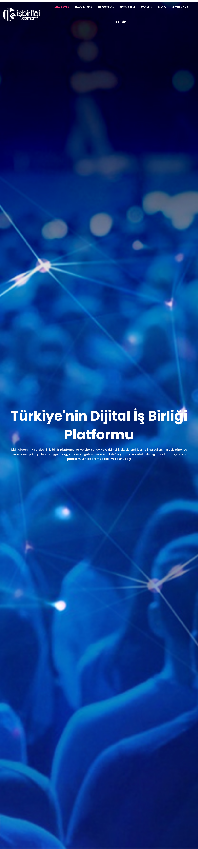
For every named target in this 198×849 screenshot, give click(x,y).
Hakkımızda (83, 7)
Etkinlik (146, 7)
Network (106, 7)
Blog (162, 7)
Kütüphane (180, 7)
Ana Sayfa (61, 7)
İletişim (120, 22)
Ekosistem (127, 7)
